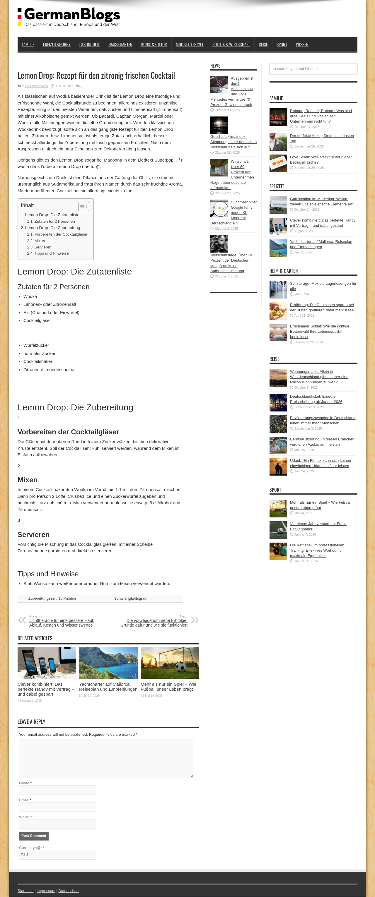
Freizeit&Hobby (57, 44)
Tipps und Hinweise (52, 253)
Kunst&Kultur (154, 44)
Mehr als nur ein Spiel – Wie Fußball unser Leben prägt (168, 687)
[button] (81, 207)
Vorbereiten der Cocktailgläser (61, 234)
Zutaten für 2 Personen (55, 221)
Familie (28, 44)
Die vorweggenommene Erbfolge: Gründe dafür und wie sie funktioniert (152, 621)
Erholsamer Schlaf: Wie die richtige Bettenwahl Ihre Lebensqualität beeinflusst (319, 331)
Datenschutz (69, 891)
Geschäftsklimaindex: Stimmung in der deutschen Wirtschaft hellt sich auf (233, 141)
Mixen (40, 241)
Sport (282, 44)
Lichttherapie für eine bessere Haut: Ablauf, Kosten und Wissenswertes (65, 621)
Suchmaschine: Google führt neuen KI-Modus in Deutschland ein (233, 212)
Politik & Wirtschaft (231, 44)
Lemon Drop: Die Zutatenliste (52, 214)
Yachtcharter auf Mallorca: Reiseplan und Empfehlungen (108, 687)
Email (24, 800)
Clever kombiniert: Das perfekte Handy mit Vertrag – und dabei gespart (46, 689)
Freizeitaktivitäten (36, 86)
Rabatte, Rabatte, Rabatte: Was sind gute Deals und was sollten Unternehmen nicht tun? (321, 116)
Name (24, 783)
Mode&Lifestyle (190, 44)
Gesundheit (89, 44)
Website (26, 817)
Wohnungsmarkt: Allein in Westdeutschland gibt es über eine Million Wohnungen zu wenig (319, 376)
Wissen (302, 44)
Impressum (46, 891)
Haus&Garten (120, 44)
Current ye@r (32, 848)
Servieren (43, 247)
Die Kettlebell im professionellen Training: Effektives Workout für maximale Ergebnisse (317, 550)
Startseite (26, 891)
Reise (263, 44)
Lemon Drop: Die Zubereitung (52, 227)
